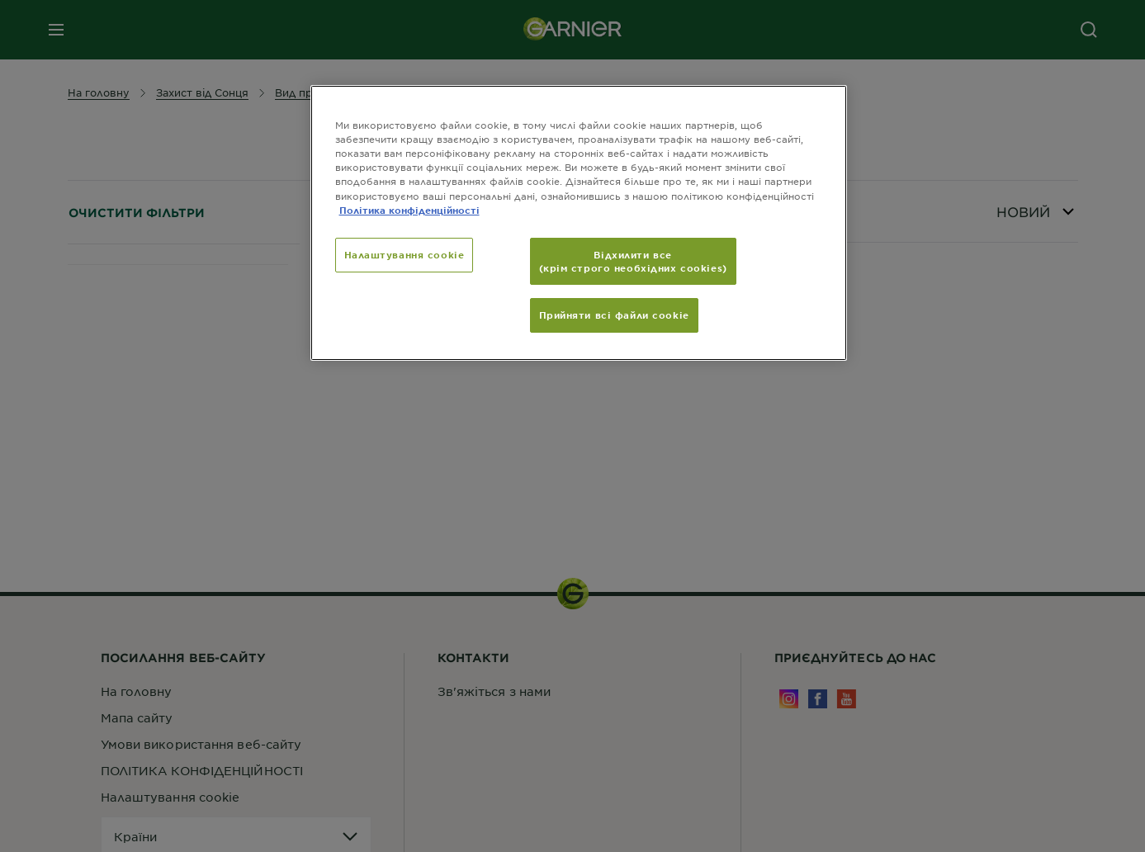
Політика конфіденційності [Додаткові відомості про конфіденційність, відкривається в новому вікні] (409, 209)
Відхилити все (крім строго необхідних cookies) (633, 260)
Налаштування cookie (404, 254)
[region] (578, 223)
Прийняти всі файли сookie (614, 314)
